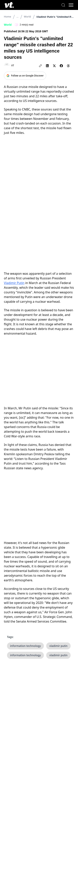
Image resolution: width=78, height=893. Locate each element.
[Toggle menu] (71, 5)
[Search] (63, 5)
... (17, 16)
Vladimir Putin (14, 283)
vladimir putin (58, 646)
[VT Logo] (9, 5)
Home (7, 16)
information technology (25, 646)
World (27, 16)
